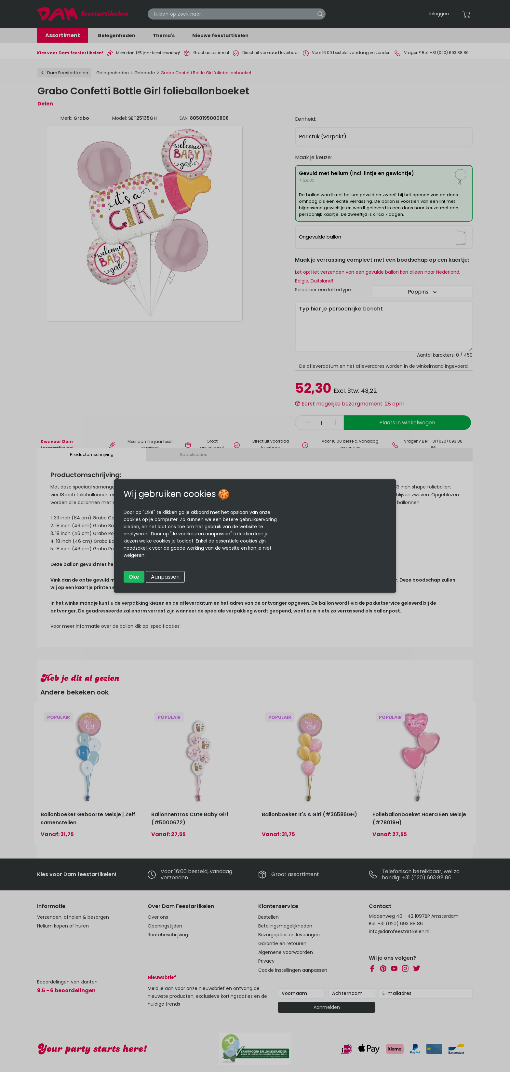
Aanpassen (165, 577)
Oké (134, 577)
